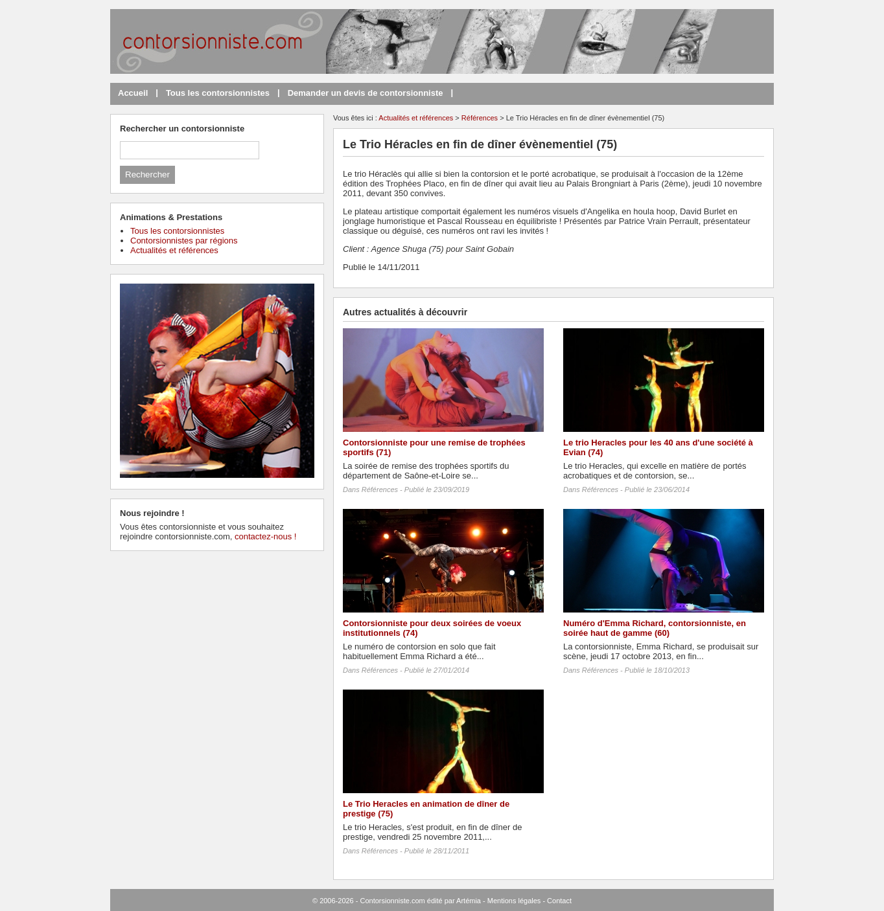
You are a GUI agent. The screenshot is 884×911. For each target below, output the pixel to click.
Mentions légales (514, 901)
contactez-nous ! (265, 536)
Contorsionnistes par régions (183, 240)
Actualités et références (415, 118)
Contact (559, 901)
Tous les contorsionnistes (218, 93)
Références (479, 118)
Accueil (133, 93)
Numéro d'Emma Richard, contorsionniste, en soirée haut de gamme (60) (654, 628)
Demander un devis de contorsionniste (365, 93)
